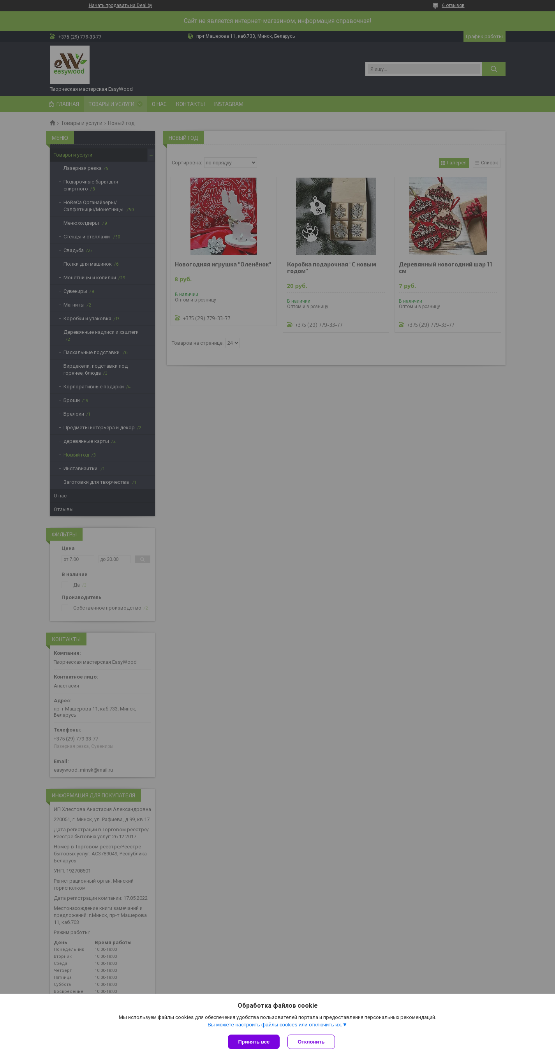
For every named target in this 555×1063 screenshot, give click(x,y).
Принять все (254, 1042)
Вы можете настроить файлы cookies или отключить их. (275, 1025)
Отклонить (311, 1042)
